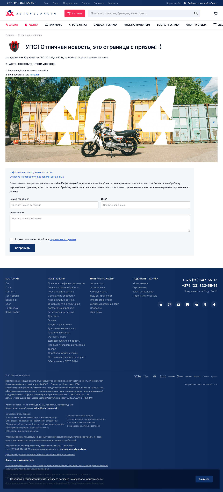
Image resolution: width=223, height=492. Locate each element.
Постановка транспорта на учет (66, 357)
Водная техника (168, 24)
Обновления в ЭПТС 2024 (63, 361)
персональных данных (63, 239)
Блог (8, 303)
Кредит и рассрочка (60, 324)
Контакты (10, 291)
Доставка (53, 316)
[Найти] (196, 13)
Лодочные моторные (145, 295)
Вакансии (11, 299)
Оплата (52, 320)
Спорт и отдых (196, 24)
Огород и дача (98, 291)
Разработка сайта (194, 384)
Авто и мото (53, 24)
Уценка (31, 24)
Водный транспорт (101, 295)
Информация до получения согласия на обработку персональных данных (64, 307)
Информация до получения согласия (31, 172)
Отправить (22, 248)
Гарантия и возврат (59, 332)
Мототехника (140, 283)
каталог (34, 74)
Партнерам (12, 307)
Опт (7, 283)
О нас (8, 287)
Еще (218, 24)
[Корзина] (215, 13)
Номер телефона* (20, 199)
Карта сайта (12, 312)
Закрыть (204, 478)
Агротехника (78, 24)
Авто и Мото (97, 283)
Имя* (104, 199)
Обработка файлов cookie (63, 353)
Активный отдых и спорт (104, 303)
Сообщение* (17, 212)
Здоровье (96, 307)
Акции (11, 24)
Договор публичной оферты (64, 340)
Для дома (96, 312)
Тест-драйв (12, 295)
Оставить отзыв (57, 336)
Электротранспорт (137, 24)
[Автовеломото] (30, 13)
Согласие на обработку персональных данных (37, 176)
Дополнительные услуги (62, 328)
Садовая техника (106, 24)
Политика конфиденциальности (66, 283)
